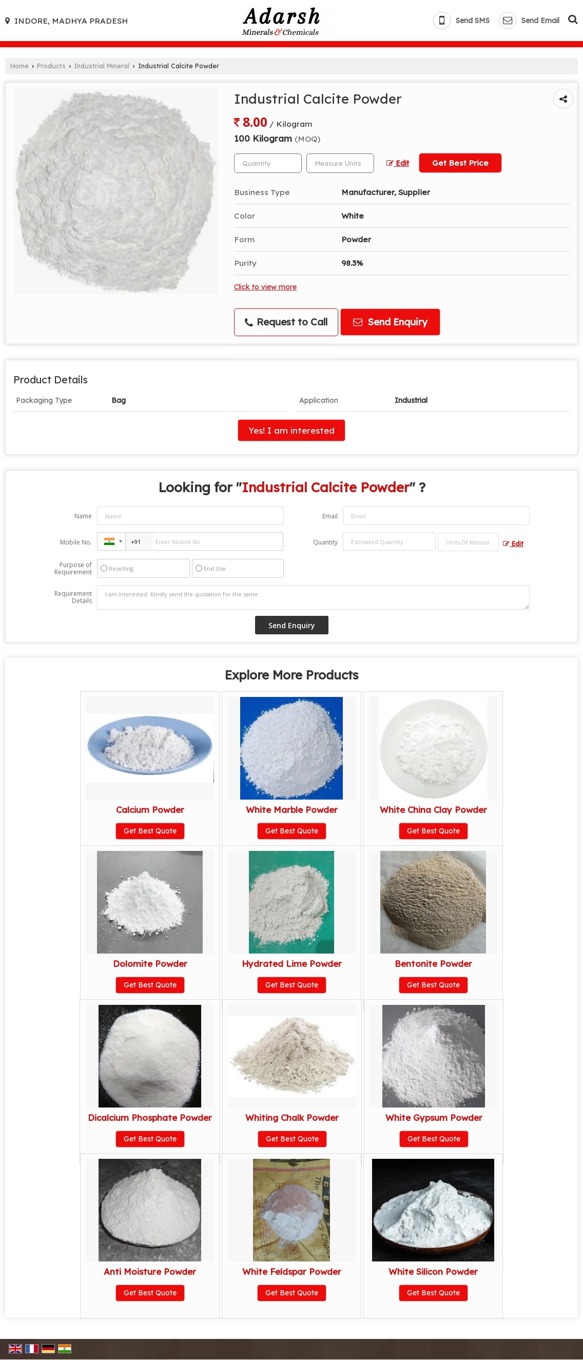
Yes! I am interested (291, 430)
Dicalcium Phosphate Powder (150, 1117)
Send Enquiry (390, 322)
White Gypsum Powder (433, 1117)
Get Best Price (460, 163)
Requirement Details (73, 597)
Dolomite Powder (150, 963)
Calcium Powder (150, 809)
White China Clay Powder (433, 809)
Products (51, 66)
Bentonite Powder (433, 963)
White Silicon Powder (433, 1271)
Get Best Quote (150, 831)
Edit (397, 163)
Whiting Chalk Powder (292, 1117)
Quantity (325, 542)
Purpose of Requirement (73, 568)
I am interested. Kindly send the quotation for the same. (313, 597)
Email (330, 516)
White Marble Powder (292, 809)
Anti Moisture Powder (150, 1271)
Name (83, 516)
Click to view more (265, 286)
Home (19, 66)
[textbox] (340, 163)
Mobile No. (76, 542)
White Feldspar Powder (291, 1271)
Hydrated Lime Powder (292, 963)
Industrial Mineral (101, 66)
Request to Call (286, 322)
